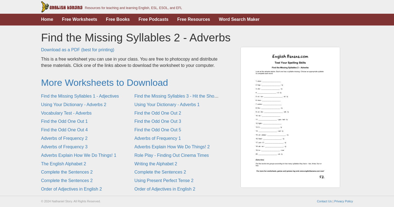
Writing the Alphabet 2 (155, 163)
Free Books (118, 19)
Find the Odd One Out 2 (157, 113)
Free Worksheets (79, 19)
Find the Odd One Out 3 (157, 121)
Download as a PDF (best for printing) (77, 49)
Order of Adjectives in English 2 (71, 189)
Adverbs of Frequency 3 (64, 146)
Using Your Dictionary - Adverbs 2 (73, 104)
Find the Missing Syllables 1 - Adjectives (80, 96)
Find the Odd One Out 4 (64, 129)
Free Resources (193, 19)
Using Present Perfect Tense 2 (163, 180)
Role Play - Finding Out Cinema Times (171, 155)
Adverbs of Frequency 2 (64, 138)
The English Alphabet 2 (63, 163)
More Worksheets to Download (104, 82)
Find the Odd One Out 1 (64, 121)
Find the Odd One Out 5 (157, 129)
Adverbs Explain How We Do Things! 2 (172, 146)
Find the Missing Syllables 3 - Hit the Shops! (177, 96)
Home (47, 19)
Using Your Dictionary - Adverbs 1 (166, 104)
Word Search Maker (239, 19)
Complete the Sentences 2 (67, 172)
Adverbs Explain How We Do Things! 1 (78, 155)
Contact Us (324, 201)
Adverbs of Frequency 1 (157, 138)
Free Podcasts (153, 19)
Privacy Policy (343, 201)
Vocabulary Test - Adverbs (66, 113)
